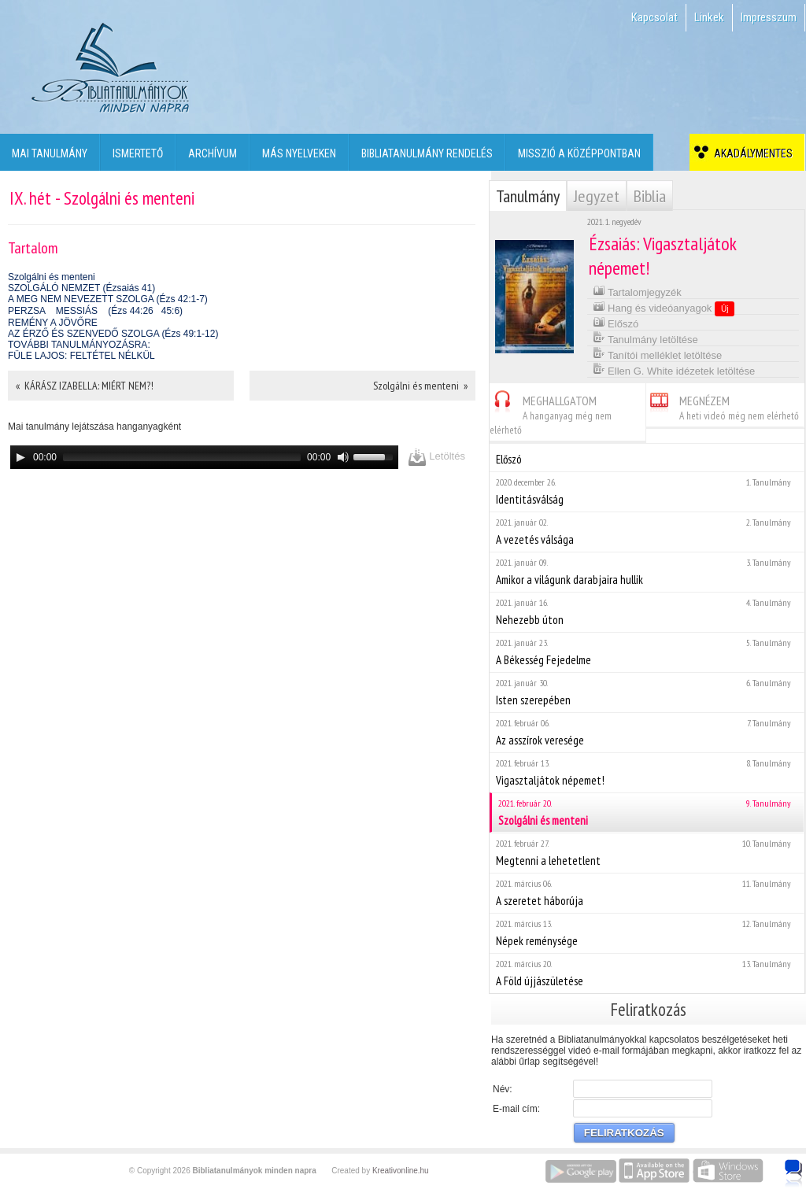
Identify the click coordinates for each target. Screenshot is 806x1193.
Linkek (709, 17)
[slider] (182, 457)
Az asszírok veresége (646, 732)
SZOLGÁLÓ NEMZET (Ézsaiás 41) (81, 288)
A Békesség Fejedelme (646, 652)
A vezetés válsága (646, 531)
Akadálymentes (751, 153)
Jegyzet (596, 196)
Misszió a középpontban (579, 153)
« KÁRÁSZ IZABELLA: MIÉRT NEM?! (84, 386)
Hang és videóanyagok (664, 307)
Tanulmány (528, 196)
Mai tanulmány (49, 153)
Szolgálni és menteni (51, 277)
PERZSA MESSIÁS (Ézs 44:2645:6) (95, 310)
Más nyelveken (299, 153)
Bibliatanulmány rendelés (427, 153)
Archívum (212, 153)
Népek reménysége (646, 933)
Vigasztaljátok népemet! (646, 772)
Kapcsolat (654, 17)
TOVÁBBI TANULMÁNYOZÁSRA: (79, 344)
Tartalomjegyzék (637, 290)
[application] (204, 457)
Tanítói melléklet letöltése (658, 353)
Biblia (650, 196)
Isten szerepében (646, 692)
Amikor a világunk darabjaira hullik (646, 571)
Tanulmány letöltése (645, 338)
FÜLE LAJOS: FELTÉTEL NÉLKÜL (81, 355)
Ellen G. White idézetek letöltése (674, 369)
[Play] (20, 457)
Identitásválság (646, 491)
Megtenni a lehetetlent (646, 852)
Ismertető (138, 153)
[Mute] (343, 457)
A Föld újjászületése (646, 973)
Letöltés (436, 457)
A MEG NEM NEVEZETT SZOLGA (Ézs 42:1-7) (108, 299)
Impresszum (769, 17)
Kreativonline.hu (400, 1170)
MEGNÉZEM (722, 406)
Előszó (616, 322)
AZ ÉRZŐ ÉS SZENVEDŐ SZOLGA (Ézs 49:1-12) (113, 333)
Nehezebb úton (646, 611)
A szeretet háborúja (646, 892)
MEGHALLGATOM (551, 413)
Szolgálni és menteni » (420, 386)
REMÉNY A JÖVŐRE (53, 322)
